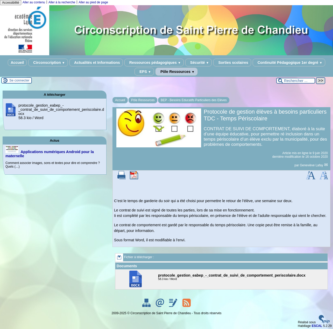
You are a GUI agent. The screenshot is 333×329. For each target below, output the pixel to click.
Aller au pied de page (93, 2)
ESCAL (317, 326)
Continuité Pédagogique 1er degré (289, 62)
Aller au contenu (34, 2)
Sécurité (198, 62)
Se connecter (19, 80)
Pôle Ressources (176, 71)
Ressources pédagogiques (154, 62)
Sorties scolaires (232, 62)
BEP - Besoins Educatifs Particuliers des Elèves (194, 100)
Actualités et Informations (96, 62)
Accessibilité (10, 2)
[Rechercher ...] (295, 81)
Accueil (17, 62)
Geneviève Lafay (312, 165)
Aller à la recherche (61, 2)
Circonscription (48, 62)
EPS (144, 71)
